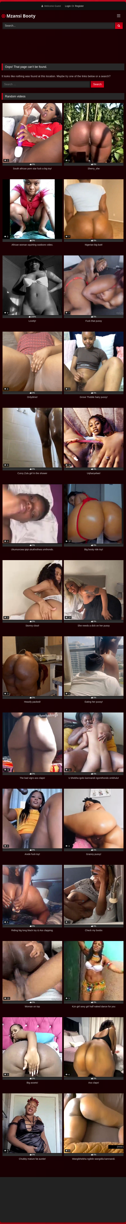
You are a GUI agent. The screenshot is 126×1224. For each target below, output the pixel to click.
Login (68, 6)
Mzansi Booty (18, 16)
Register (79, 6)
